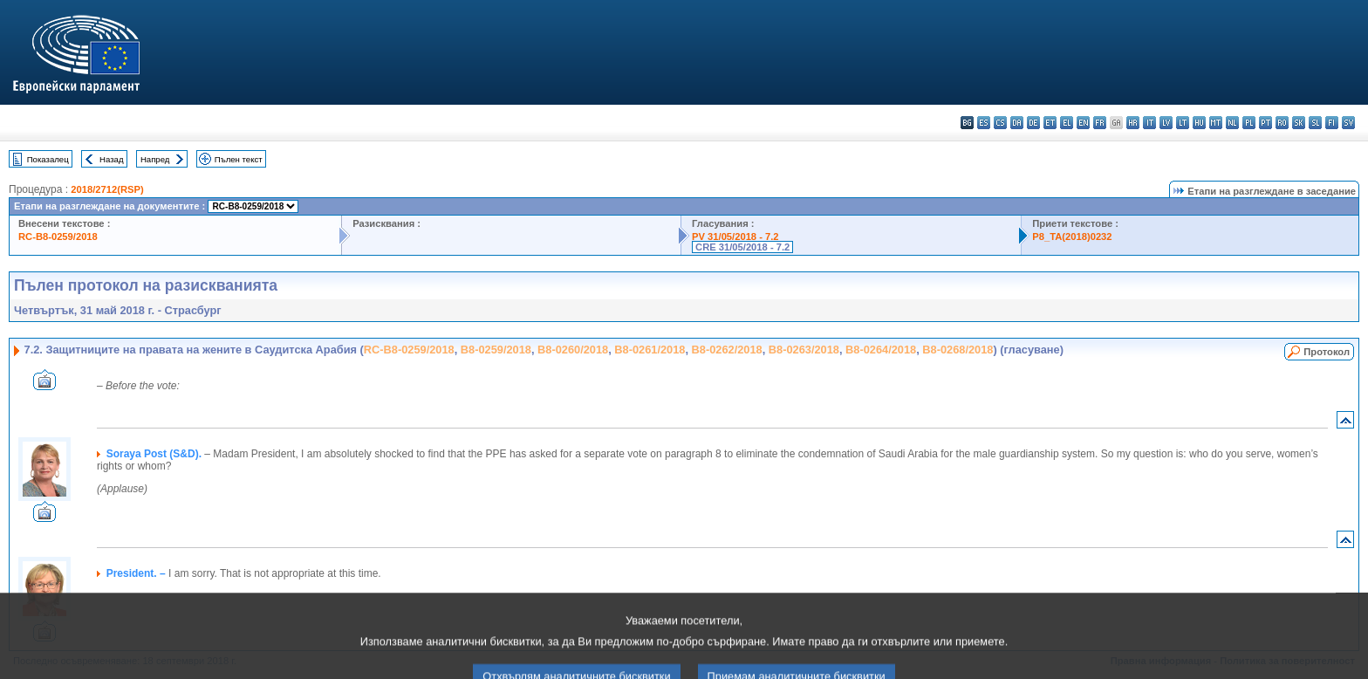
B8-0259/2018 (496, 349)
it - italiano (1149, 122)
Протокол (1326, 351)
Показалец (48, 159)
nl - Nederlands (1232, 122)
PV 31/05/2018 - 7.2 (735, 236)
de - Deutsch (1033, 122)
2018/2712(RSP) (107, 189)
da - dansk (1016, 122)
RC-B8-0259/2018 (58, 236)
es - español (983, 122)
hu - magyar (1199, 122)
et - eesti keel (1050, 122)
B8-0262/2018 (727, 349)
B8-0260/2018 (572, 349)
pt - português (1265, 122)
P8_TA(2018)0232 (1072, 236)
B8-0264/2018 (880, 349)
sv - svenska (1348, 122)
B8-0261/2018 (649, 349)
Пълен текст (239, 159)
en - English (1083, 122)
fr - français (1099, 122)
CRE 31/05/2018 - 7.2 (742, 247)
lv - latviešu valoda (1166, 122)
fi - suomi (1331, 122)
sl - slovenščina (1315, 122)
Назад (111, 159)
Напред (155, 159)
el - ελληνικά (1066, 122)
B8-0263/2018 (804, 349)
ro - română (1282, 122)
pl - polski (1248, 122)
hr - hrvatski (1132, 122)
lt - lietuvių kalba (1182, 122)
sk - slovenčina (1298, 122)
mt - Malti (1215, 122)
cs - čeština (1000, 122)
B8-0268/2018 (957, 349)
